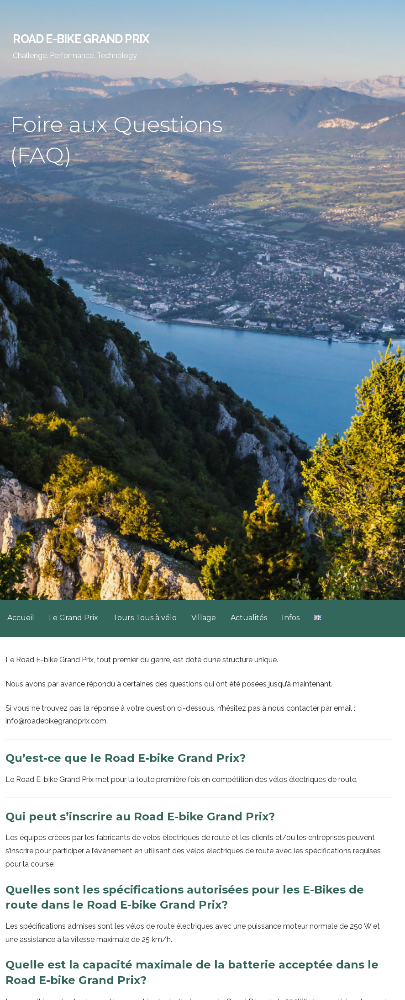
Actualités (249, 617)
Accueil (20, 617)
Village (203, 617)
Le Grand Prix (73, 617)
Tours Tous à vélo (145, 617)
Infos (291, 617)
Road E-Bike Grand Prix (81, 39)
